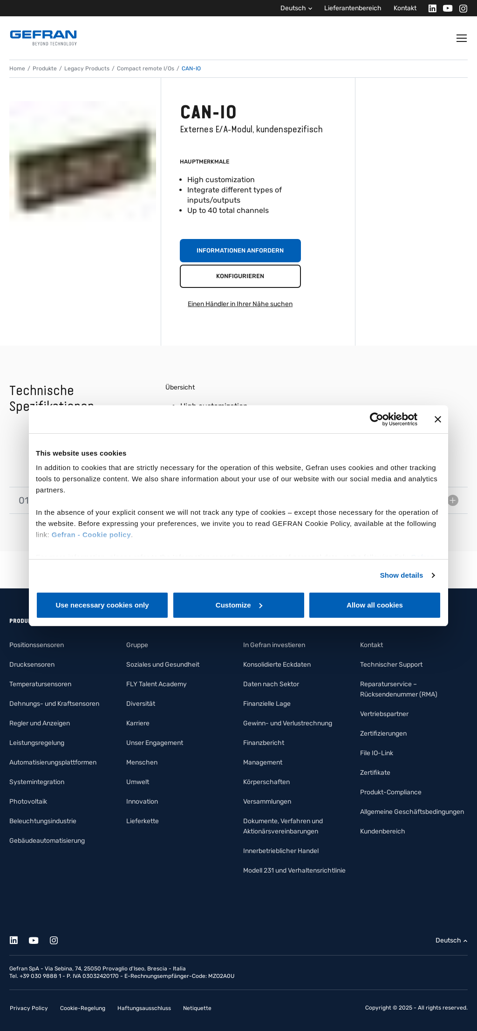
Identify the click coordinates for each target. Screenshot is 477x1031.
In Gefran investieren (274, 645)
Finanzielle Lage (267, 704)
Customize (239, 605)
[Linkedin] (429, 8)
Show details (401, 575)
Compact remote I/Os (145, 68)
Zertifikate (375, 773)
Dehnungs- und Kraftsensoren (54, 704)
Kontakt (405, 8)
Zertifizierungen (383, 733)
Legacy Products (86, 68)
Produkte (45, 68)
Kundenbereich (382, 831)
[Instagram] (460, 8)
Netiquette (197, 1008)
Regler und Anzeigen (39, 723)
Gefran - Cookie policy (91, 535)
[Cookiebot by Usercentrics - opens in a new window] (376, 419)
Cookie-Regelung (82, 1008)
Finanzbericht (263, 743)
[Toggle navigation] (462, 38)
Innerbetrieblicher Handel (281, 851)
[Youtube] (445, 8)
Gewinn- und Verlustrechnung (287, 723)
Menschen (141, 762)
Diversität (140, 704)
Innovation (142, 802)
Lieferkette (142, 821)
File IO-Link (376, 753)
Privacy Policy (29, 1008)
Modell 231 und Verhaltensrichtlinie (294, 870)
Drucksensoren (32, 665)
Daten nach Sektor (271, 684)
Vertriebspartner (384, 714)
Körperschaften (266, 782)
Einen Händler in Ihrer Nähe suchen (240, 304)
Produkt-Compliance (391, 792)
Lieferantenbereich (353, 8)
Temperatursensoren (40, 684)
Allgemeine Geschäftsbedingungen (412, 812)
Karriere (138, 723)
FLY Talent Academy (156, 684)
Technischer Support (391, 665)
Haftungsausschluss (144, 1008)
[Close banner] (438, 419)
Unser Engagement (154, 743)
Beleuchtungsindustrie (42, 821)
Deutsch (293, 8)
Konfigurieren (240, 276)
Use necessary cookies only (102, 605)
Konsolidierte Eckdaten (277, 665)
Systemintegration (36, 782)
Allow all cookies (375, 605)
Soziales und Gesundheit (162, 665)
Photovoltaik (28, 802)
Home (17, 68)
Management (262, 762)
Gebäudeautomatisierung (47, 841)
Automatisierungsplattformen (52, 762)
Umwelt (137, 782)
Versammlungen (267, 802)
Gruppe (137, 645)
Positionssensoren (36, 645)
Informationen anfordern (240, 250)
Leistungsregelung (36, 743)
